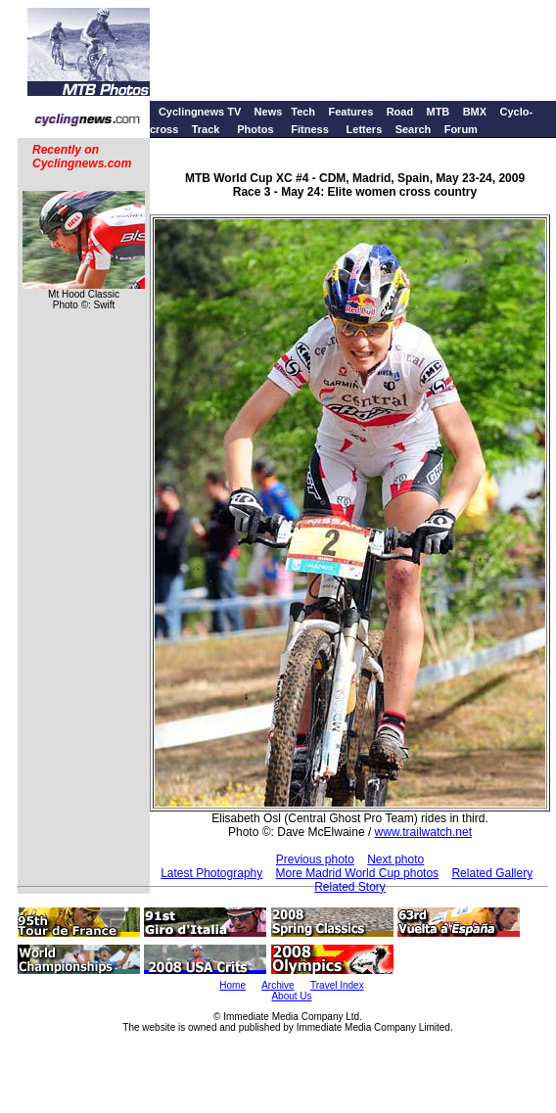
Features (350, 111)
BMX (474, 111)
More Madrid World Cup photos (358, 873)
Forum (461, 129)
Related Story (350, 887)
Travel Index (337, 985)
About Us (291, 996)
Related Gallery (492, 873)
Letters (365, 129)
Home (232, 985)
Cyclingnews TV (200, 111)
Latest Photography (211, 873)
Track (206, 129)
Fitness (310, 129)
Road (400, 111)
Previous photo (315, 859)
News (269, 111)
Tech (303, 111)
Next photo (395, 859)
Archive (277, 985)
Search (413, 129)
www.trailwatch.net (423, 832)
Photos (255, 129)
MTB (437, 111)
